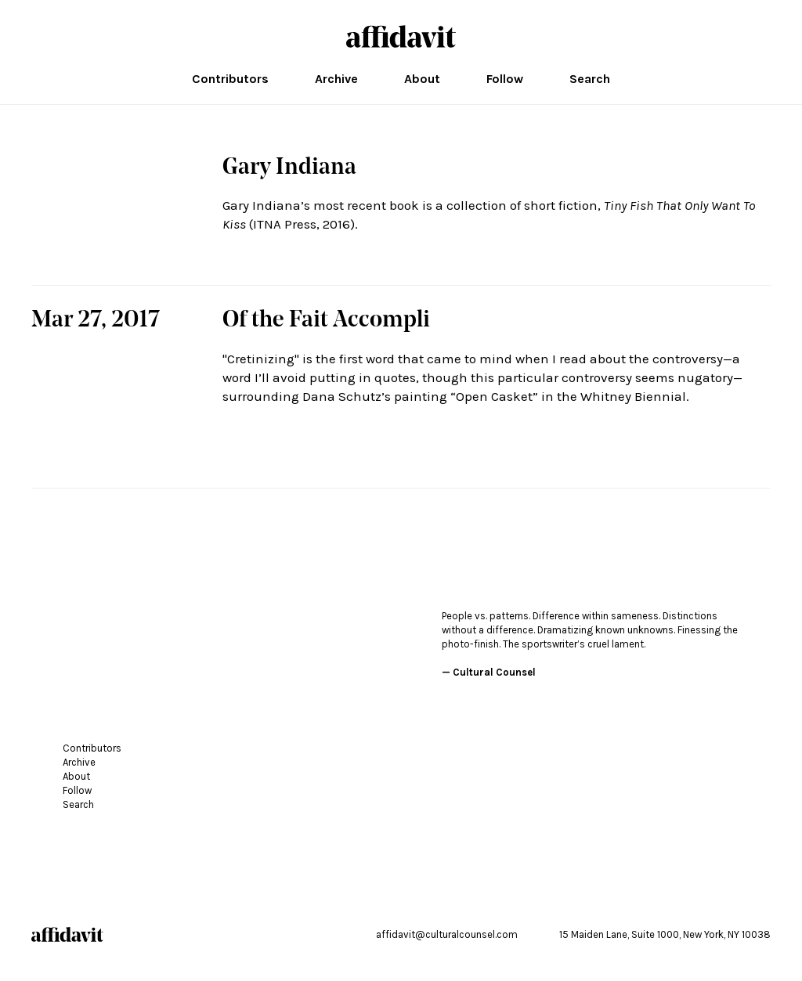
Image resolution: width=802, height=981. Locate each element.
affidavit (401, 36)
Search (589, 79)
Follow (504, 79)
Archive (336, 79)
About (422, 79)
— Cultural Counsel (489, 672)
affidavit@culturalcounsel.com (447, 934)
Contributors (230, 79)
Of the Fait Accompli (326, 321)
